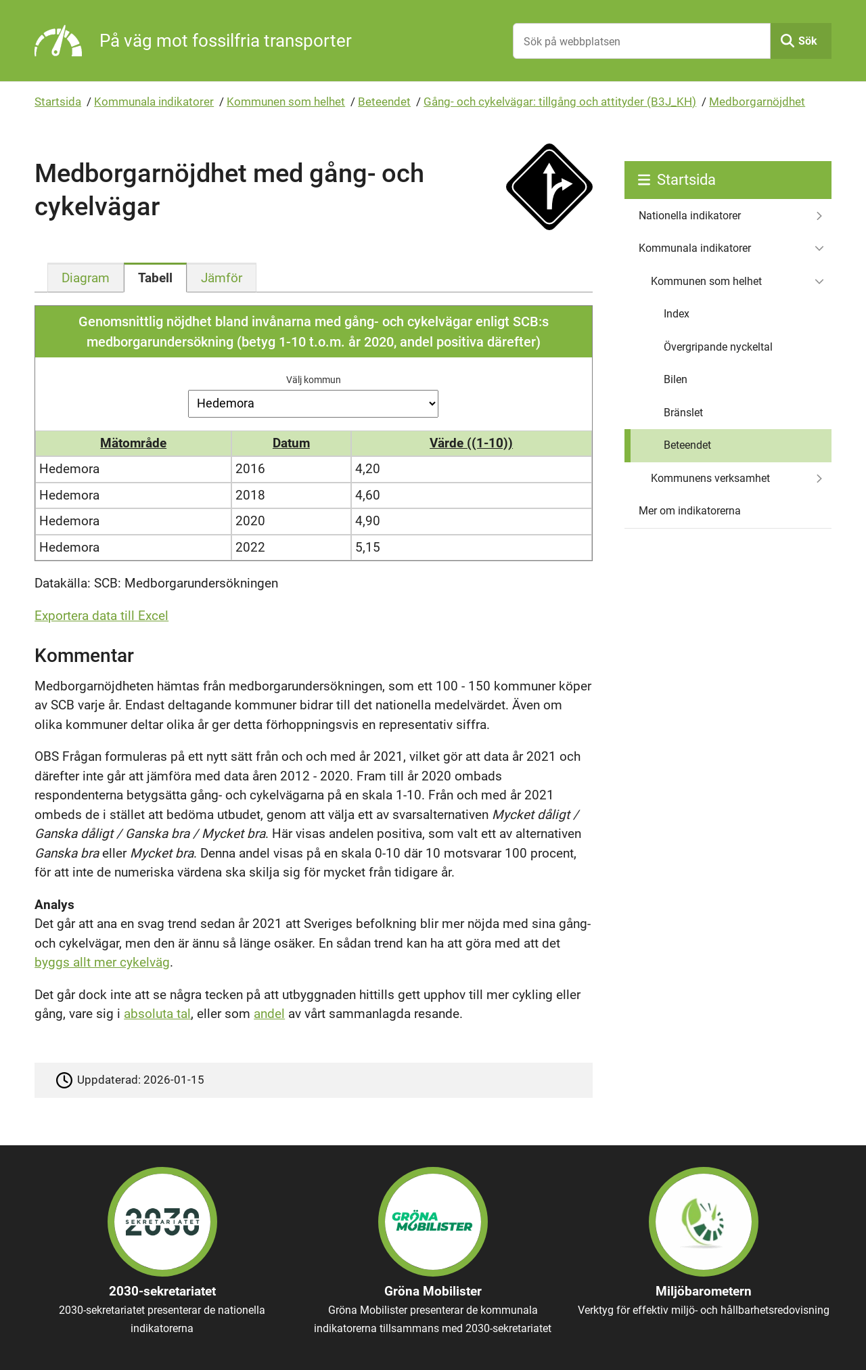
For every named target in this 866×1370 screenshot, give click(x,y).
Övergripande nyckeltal (718, 346)
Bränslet (683, 412)
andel (269, 1013)
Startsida (58, 101)
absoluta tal (157, 1013)
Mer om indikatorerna (690, 510)
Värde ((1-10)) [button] (471, 443)
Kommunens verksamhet (710, 478)
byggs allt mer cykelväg (102, 962)
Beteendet (384, 101)
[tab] (85, 277)
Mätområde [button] (133, 443)
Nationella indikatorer (690, 215)
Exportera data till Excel (101, 615)
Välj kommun (313, 379)
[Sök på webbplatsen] (642, 41)
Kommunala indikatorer (154, 101)
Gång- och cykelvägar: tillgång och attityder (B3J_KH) (560, 101)
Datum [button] (291, 443)
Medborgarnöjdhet (757, 101)
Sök (807, 41)
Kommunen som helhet (286, 101)
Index (676, 313)
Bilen (675, 379)
